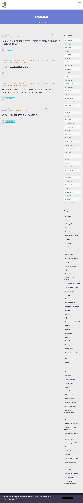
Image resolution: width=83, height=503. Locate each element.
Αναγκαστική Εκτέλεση (71, 235)
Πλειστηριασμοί (69, 398)
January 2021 (69, 87)
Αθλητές (67, 227)
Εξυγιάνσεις (68, 318)
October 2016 (68, 167)
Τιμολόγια (17, 36)
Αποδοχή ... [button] (77, 498)
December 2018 (69, 123)
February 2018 (69, 145)
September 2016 (69, 170)
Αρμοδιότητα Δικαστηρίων (72, 258)
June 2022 (68, 58)
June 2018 (68, 130)
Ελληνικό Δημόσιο (50, 60)
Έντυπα (10, 36)
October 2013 (68, 185)
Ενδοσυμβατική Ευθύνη (72, 306)
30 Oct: (19, 115)
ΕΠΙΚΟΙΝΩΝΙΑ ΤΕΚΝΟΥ (72, 321)
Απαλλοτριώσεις (69, 247)
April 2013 (68, 188)
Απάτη (67, 250)
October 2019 (68, 109)
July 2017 (68, 159)
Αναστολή (68, 243)
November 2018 (69, 127)
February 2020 (69, 94)
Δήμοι (67, 270)
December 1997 (69, 203)
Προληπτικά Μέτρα (70, 406)
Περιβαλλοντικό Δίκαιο (71, 391)
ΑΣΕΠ (67, 262)
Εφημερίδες (17, 62)
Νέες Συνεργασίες (70, 379)
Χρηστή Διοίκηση (70, 477)
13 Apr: (31, 42)
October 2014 (68, 181)
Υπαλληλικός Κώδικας (71, 458)
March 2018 (68, 141)
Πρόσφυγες (68, 416)
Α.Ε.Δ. (67, 220)
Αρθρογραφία (69, 254)
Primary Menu (79, 2)
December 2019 (69, 102)
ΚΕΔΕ (67, 362)
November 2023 (69, 47)
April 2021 (68, 76)
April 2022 (68, 62)
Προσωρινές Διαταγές (71, 419)
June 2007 (68, 199)
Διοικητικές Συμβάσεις (51, 35)
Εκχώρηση (68, 295)
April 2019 (68, 120)
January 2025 (69, 40)
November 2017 (69, 152)
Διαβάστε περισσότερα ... (22, 499)
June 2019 (68, 112)
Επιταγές (67, 325)
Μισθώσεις (68, 375)
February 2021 (69, 83)
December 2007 (69, 195)
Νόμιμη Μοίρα (69, 383)
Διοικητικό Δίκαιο (70, 291)
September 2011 (69, 192)
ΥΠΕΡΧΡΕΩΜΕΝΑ (70, 462)
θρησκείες (68, 341)
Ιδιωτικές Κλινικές (70, 348)
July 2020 (68, 91)
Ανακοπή (67, 239)
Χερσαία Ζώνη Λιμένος (71, 473)
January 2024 (69, 44)
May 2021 (68, 73)
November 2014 (69, 177)
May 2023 (68, 55)
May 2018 (68, 134)
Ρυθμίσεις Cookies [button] (67, 498)
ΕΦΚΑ (67, 337)
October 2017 (68, 156)
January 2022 (69, 65)
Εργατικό (68, 329)
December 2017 (69, 148)
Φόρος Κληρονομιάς (71, 469)
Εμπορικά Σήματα (70, 302)
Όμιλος (67, 387)
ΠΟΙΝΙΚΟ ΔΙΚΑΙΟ (70, 402)
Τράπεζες (67, 454)
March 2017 (68, 163)
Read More (10, 50)
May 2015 (68, 174)
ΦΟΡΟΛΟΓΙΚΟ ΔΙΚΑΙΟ (72, 466)
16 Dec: (16, 66)
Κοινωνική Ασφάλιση (71, 371)
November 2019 (69, 105)
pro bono (68, 216)
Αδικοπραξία (68, 224)
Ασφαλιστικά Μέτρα (71, 266)
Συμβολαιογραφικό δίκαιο (72, 443)
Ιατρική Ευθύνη (69, 344)
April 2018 (68, 138)
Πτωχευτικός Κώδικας (71, 423)
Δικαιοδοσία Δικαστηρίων (35, 35)
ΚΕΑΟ (67, 358)
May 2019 (68, 116)
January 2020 (69, 98)
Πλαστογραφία (69, 394)
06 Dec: (27, 91)
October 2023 (69, 51)
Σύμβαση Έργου (69, 439)
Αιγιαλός (67, 231)
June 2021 (68, 69)
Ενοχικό (4, 36)
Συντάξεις (68, 446)
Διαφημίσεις (23, 35)
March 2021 (68, 80)
